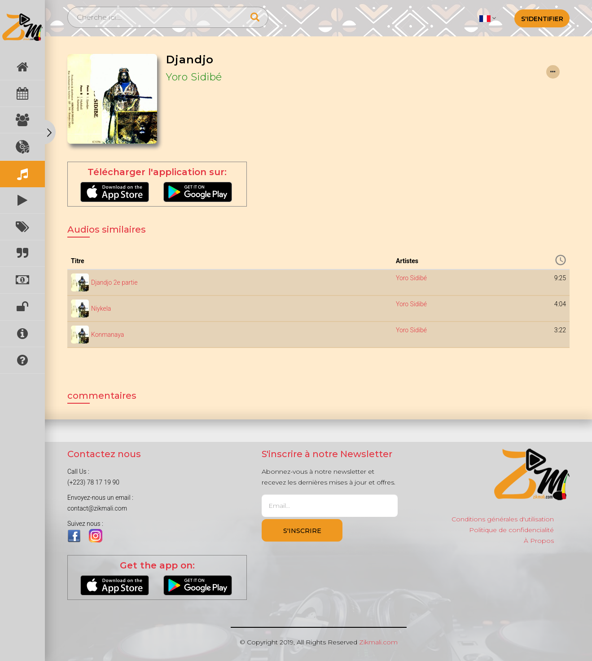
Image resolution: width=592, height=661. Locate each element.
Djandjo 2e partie (114, 282)
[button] (487, 18)
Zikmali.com (378, 642)
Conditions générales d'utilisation (503, 519)
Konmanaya (107, 334)
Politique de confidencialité (511, 530)
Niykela (101, 308)
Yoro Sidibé (194, 77)
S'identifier (542, 19)
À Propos (539, 541)
